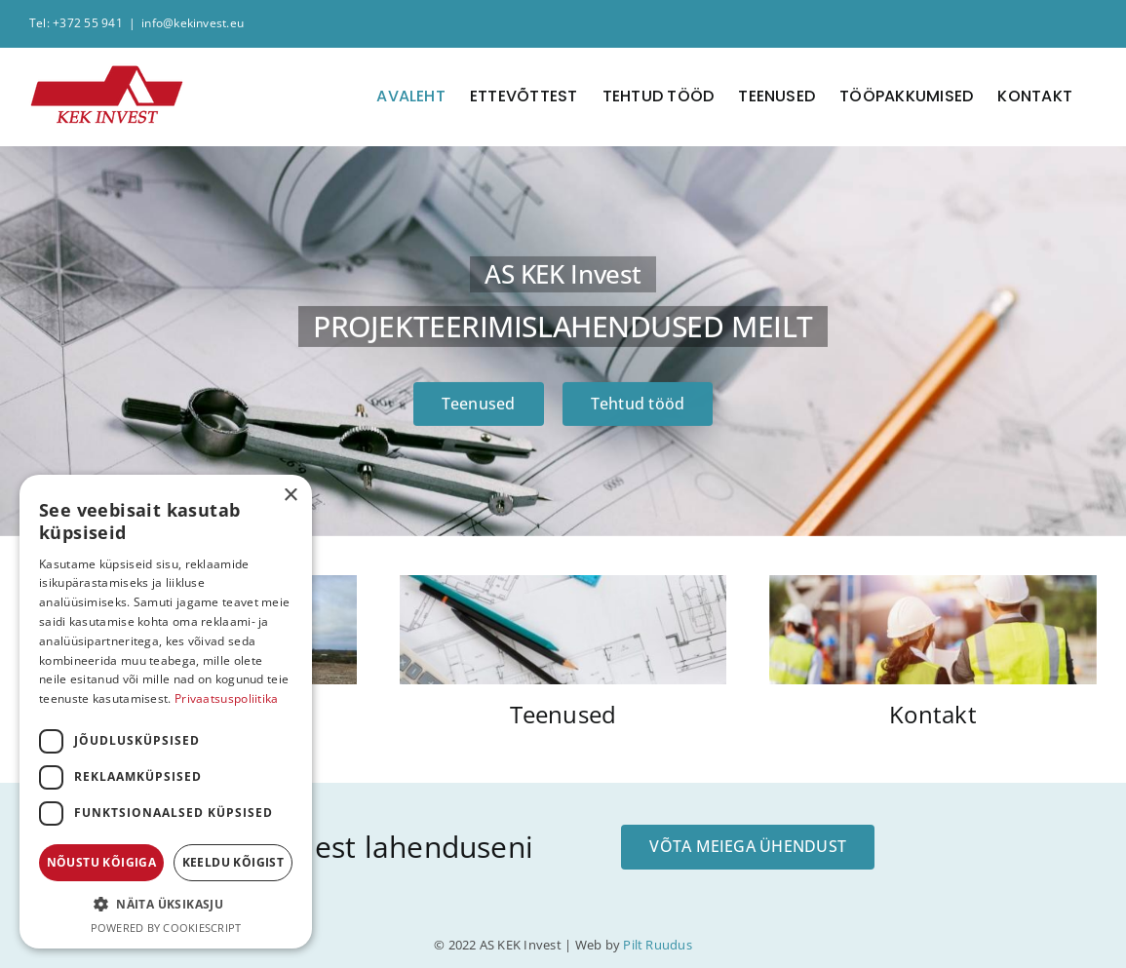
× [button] (290, 495)
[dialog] (165, 712)
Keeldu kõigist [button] (233, 862)
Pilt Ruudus (657, 944)
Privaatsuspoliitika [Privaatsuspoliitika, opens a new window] (227, 698)
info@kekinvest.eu (192, 23)
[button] (165, 904)
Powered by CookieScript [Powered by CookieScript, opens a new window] (166, 927)
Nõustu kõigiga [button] (102, 862)
